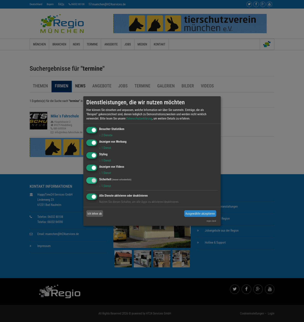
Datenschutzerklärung (139, 118)
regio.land (211, 221)
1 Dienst (105, 148)
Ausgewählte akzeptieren (200, 213)
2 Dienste (105, 135)
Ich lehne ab (95, 213)
